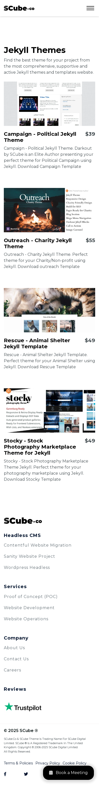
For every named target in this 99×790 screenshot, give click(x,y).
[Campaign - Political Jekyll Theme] (49, 104)
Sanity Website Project (29, 556)
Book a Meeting (68, 772)
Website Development (29, 607)
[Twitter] (28, 774)
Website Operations (26, 618)
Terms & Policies (18, 763)
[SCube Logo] (49, 520)
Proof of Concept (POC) (31, 596)
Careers (12, 670)
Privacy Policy (47, 763)
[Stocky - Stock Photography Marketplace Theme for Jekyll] (49, 410)
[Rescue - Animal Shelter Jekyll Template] (49, 310)
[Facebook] (8, 774)
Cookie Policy (75, 763)
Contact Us (16, 659)
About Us (14, 647)
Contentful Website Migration (38, 545)
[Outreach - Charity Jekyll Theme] (49, 210)
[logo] (19, 8)
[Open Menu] (90, 8)
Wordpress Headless (27, 567)
